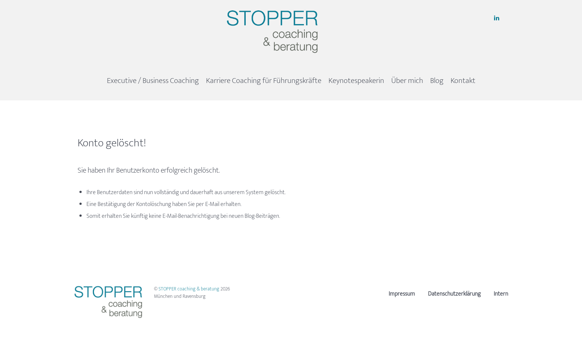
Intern (501, 294)
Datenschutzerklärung (454, 294)
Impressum (402, 294)
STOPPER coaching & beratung (189, 289)
